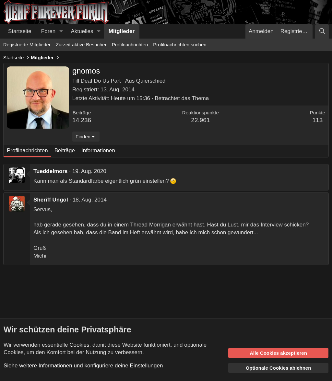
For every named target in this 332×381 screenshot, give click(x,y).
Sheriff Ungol (50, 200)
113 (318, 120)
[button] (61, 31)
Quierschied (151, 81)
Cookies (79, 345)
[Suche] (322, 31)
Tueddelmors (50, 171)
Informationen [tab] (98, 150)
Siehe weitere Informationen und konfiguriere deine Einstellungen (83, 366)
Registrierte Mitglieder (27, 44)
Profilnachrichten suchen (179, 44)
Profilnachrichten (130, 44)
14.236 (81, 120)
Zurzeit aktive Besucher (81, 44)
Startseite (19, 31)
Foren (48, 31)
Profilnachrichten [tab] (27, 150)
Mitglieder (122, 31)
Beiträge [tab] (64, 150)
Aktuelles (82, 31)
